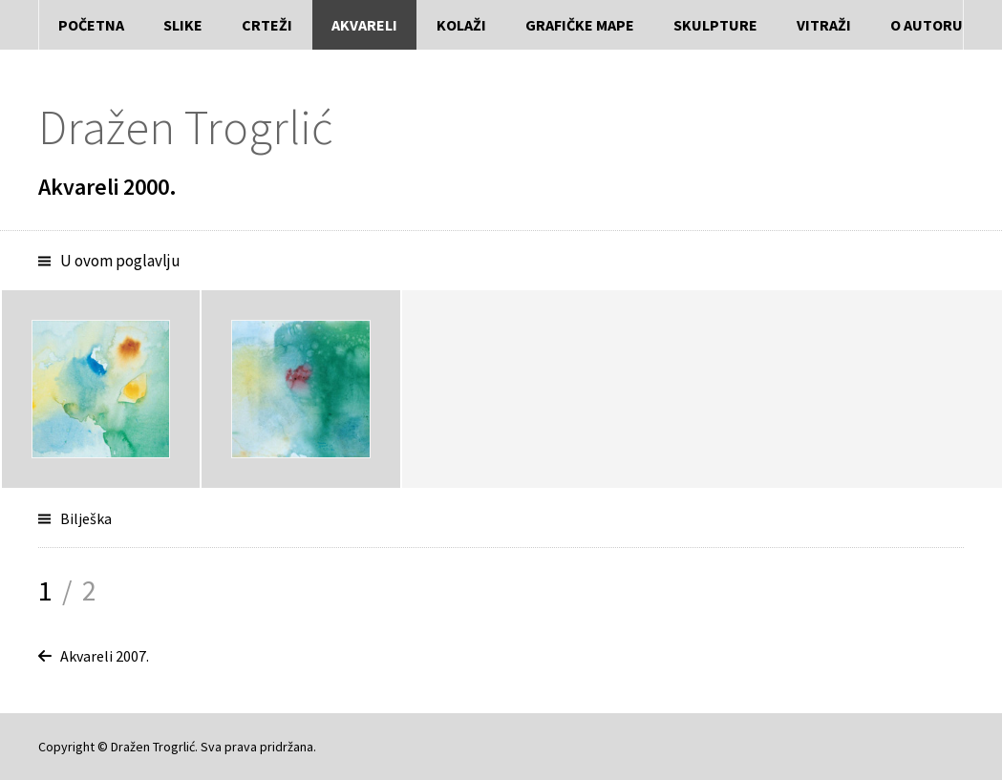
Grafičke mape (579, 24)
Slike (183, 24)
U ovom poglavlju (120, 260)
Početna (91, 24)
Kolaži (461, 24)
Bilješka (86, 518)
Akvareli (364, 24)
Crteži (267, 24)
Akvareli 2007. (104, 655)
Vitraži (824, 24)
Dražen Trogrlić (185, 127)
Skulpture (715, 24)
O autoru (926, 24)
